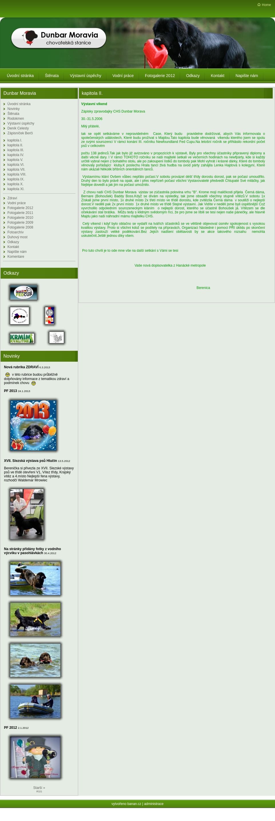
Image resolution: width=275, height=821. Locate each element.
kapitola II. (15, 145)
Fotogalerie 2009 (20, 222)
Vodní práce (16, 203)
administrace (154, 804)
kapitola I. (14, 140)
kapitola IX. (15, 179)
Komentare (15, 257)
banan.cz (134, 804)
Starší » (39, 788)
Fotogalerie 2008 (20, 227)
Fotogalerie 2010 (20, 218)
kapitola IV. (15, 155)
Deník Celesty (18, 128)
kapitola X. (15, 184)
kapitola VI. (15, 165)
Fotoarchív (15, 232)
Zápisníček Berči (20, 133)
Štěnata (13, 114)
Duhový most (17, 237)
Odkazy (13, 242)
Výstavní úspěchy (20, 123)
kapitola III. (15, 150)
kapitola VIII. (16, 174)
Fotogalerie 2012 (20, 208)
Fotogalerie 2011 (20, 213)
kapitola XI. (15, 189)
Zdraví (12, 198)
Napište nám (17, 252)
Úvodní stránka (19, 104)
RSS (39, 791)
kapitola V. (15, 160)
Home (266, 5)
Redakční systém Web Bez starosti (138, 816)
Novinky (13, 109)
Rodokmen (15, 119)
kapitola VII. (16, 170)
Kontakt (13, 247)
